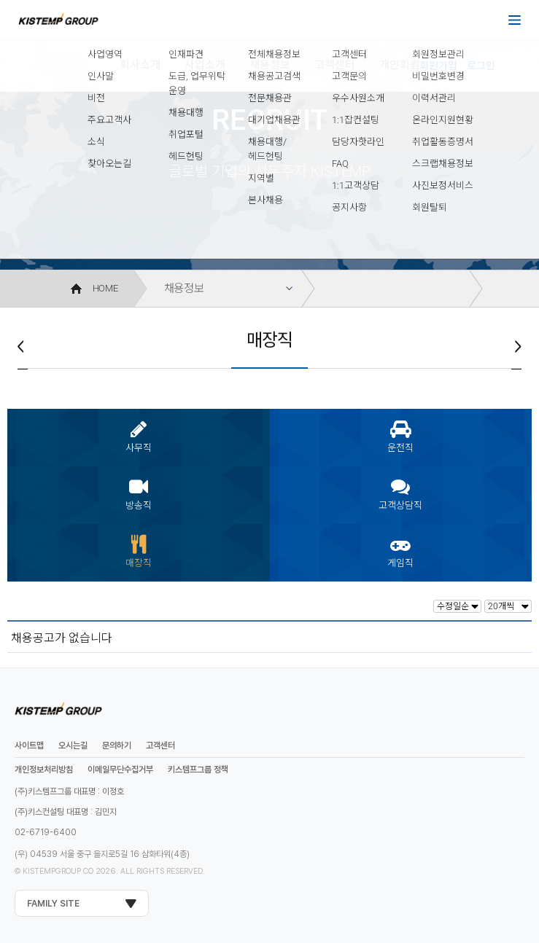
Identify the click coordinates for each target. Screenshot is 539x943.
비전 (96, 98)
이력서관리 (434, 98)
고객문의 (349, 76)
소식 (96, 141)
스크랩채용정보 (442, 163)
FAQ (340, 163)
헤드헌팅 (185, 156)
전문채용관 (270, 98)
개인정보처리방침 (44, 769)
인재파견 (185, 54)
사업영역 (105, 54)
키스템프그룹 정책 (198, 769)
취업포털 (185, 134)
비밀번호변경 (438, 76)
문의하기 (116, 745)
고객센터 (349, 54)
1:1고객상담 (355, 185)
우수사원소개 (358, 98)
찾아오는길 (109, 163)
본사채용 (265, 200)
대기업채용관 (274, 119)
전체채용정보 (274, 54)
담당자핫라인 (358, 141)
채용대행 (185, 112)
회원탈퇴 (429, 207)
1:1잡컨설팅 (355, 119)
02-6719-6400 (46, 832)
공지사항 (349, 207)
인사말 (101, 76)
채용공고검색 (274, 76)
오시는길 (73, 745)
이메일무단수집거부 (120, 769)
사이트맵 (29, 745)
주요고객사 (109, 119)
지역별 (261, 178)
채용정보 (184, 288)
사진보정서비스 (442, 185)
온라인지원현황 (442, 119)
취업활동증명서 (442, 141)
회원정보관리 (438, 54)
